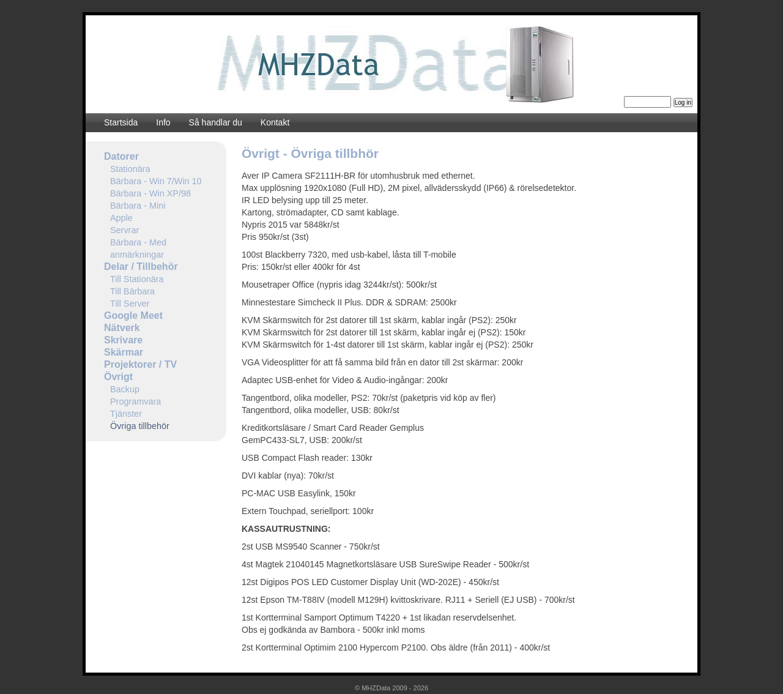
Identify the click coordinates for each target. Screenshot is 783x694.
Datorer (121, 156)
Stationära (130, 169)
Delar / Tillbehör (141, 266)
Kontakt (275, 122)
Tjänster (126, 414)
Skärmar (123, 352)
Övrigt (118, 376)
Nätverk (122, 328)
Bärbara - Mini (137, 206)
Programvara (135, 401)
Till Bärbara (132, 291)
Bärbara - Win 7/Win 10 (156, 181)
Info (163, 122)
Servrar (124, 230)
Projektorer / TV (140, 364)
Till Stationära (136, 279)
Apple (121, 218)
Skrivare (123, 340)
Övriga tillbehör (139, 426)
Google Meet (133, 315)
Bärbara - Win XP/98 (150, 193)
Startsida (121, 122)
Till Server (129, 303)
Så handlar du (215, 122)
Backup (124, 389)
